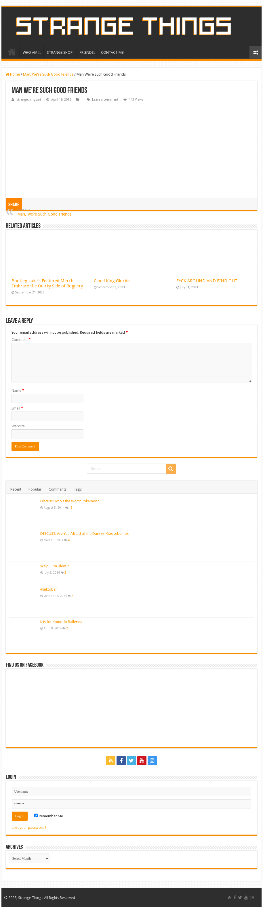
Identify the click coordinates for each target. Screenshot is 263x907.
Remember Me (48, 816)
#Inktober (48, 589)
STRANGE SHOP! (60, 52)
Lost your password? (29, 827)
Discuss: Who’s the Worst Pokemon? (69, 501)
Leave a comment (105, 99)
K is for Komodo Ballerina (61, 622)
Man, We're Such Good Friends (48, 74)
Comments (57, 489)
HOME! (11, 52)
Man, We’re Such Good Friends (46, 212)
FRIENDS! (87, 52)
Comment (21, 339)
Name (18, 390)
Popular (34, 489)
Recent (15, 489)
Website (18, 426)
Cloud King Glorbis (112, 280)
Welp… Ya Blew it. (55, 566)
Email (17, 408)
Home (13, 74)
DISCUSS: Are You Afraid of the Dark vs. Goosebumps (84, 533)
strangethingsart (28, 99)
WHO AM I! (32, 52)
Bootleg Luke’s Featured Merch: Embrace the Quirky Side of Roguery (47, 283)
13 (71, 507)
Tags (78, 489)
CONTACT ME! (112, 52)
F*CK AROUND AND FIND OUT (207, 280)
